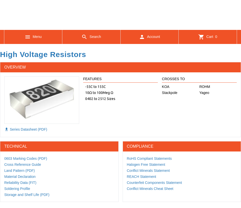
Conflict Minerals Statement (148, 171)
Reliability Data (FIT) (20, 183)
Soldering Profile (17, 189)
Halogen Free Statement (146, 165)
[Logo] (120, 23)
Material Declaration (20, 177)
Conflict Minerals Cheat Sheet (150, 189)
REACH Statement (141, 177)
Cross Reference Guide (22, 165)
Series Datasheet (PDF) (25, 129)
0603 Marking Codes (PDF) (25, 159)
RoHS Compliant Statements (149, 159)
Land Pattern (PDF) (19, 171)
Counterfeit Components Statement (154, 183)
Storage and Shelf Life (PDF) (27, 195)
